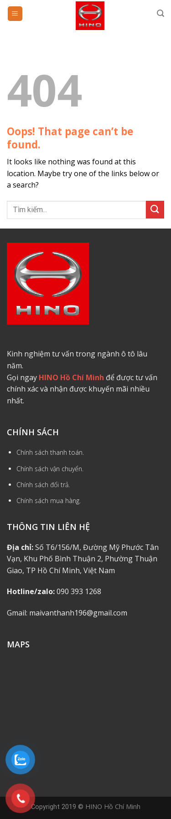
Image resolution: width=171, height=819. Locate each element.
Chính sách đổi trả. (43, 484)
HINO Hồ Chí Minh (112, 806)
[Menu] (15, 13)
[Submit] (155, 210)
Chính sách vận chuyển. (49, 468)
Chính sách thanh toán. (50, 452)
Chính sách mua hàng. (48, 500)
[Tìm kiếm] (160, 13)
